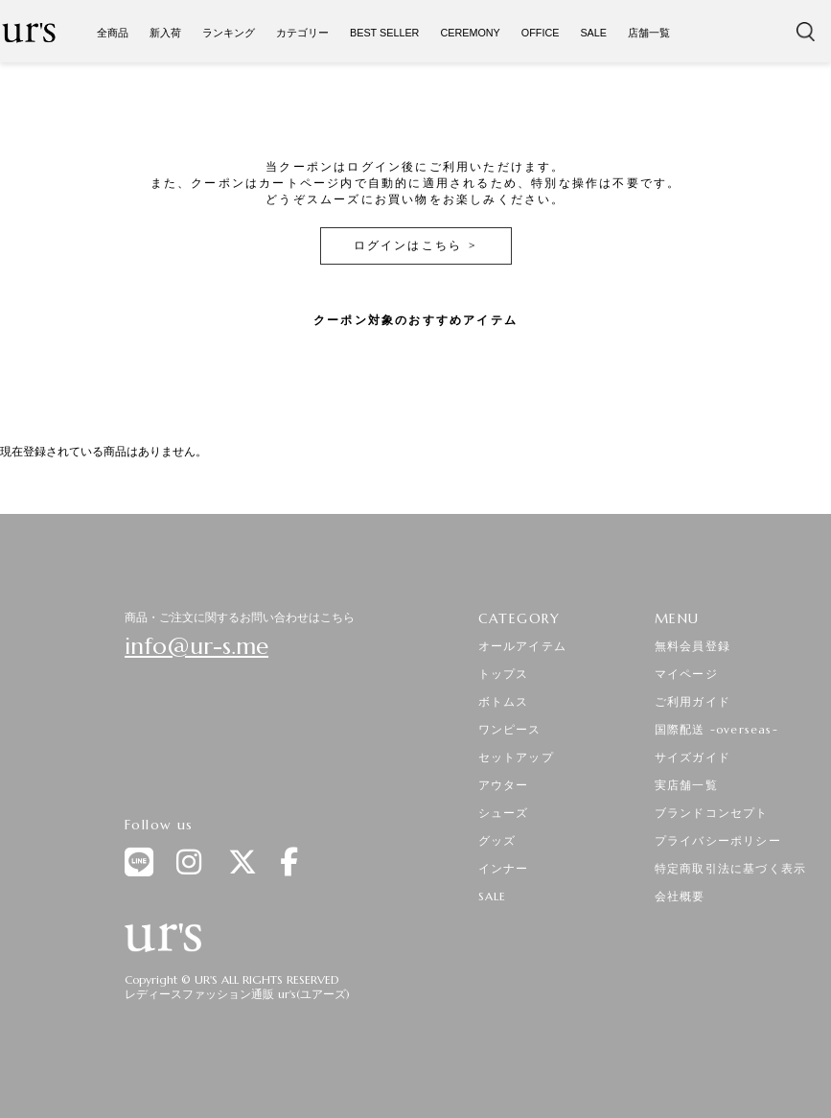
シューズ (503, 812)
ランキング (228, 32)
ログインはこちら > (416, 245)
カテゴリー (302, 32)
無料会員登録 (692, 646)
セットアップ (516, 757)
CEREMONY (469, 32)
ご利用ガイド (692, 701)
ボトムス (503, 701)
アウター (503, 785)
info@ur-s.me (196, 646)
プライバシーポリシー (718, 840)
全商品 (112, 32)
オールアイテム (522, 646)
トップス (503, 673)
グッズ (497, 840)
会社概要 (680, 896)
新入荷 (165, 32)
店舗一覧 (649, 32)
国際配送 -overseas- (716, 729)
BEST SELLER (384, 32)
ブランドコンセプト (712, 812)
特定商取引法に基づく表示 (730, 868)
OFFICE (540, 32)
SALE (593, 32)
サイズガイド (692, 757)
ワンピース (510, 729)
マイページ (686, 673)
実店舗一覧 (686, 785)
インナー (503, 868)
